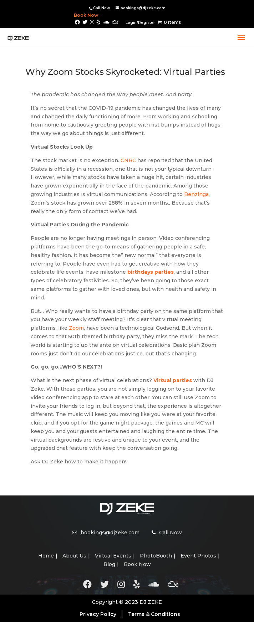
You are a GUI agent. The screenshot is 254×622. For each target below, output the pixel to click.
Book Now (80, 15)
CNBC (128, 160)
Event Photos (198, 555)
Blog (109, 564)
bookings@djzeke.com (110, 532)
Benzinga (196, 194)
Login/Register (140, 23)
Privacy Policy (98, 614)
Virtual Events (113, 555)
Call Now (101, 8)
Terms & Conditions (154, 614)
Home (46, 555)
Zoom (76, 328)
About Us (74, 555)
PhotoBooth (156, 555)
